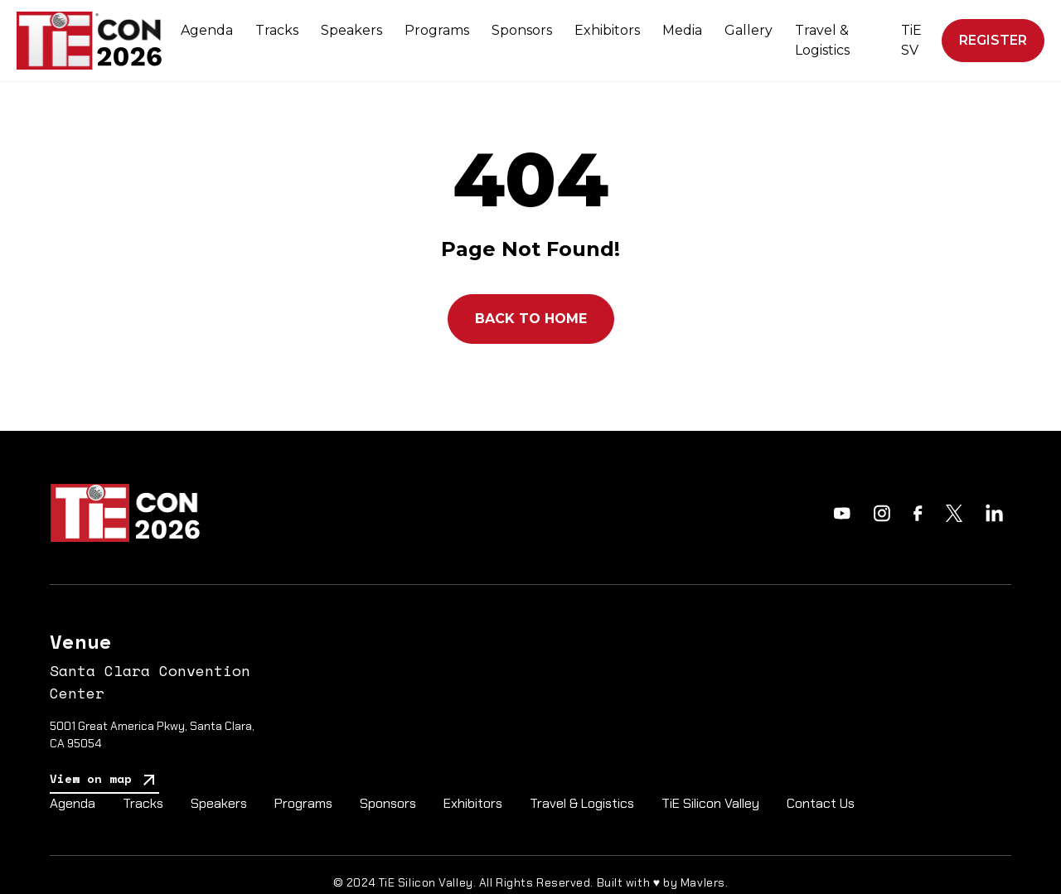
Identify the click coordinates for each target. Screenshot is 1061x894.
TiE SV (911, 40)
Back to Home (531, 318)
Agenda (207, 30)
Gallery (748, 30)
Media (682, 30)
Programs (437, 30)
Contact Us (821, 803)
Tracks (276, 30)
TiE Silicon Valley (710, 803)
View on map (104, 780)
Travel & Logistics (822, 40)
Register (993, 40)
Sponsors (522, 30)
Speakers (351, 30)
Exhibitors (607, 30)
